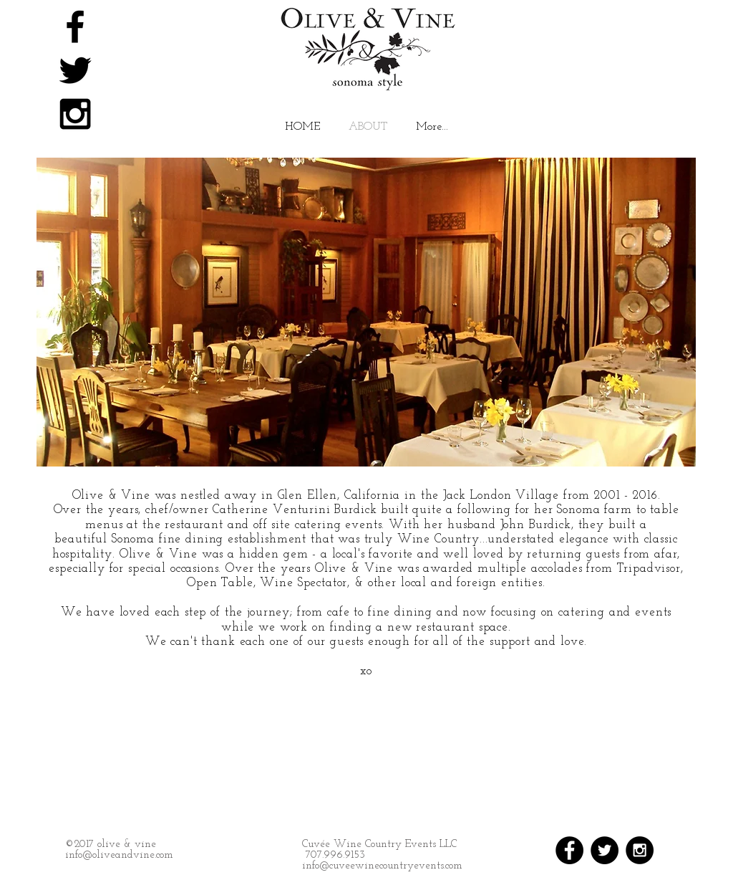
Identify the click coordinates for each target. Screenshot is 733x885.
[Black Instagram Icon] (75, 113)
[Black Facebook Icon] (75, 26)
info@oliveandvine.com (119, 855)
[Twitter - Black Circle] (604, 850)
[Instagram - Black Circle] (640, 850)
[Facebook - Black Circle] (569, 850)
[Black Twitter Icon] (75, 70)
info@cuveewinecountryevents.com (382, 866)
